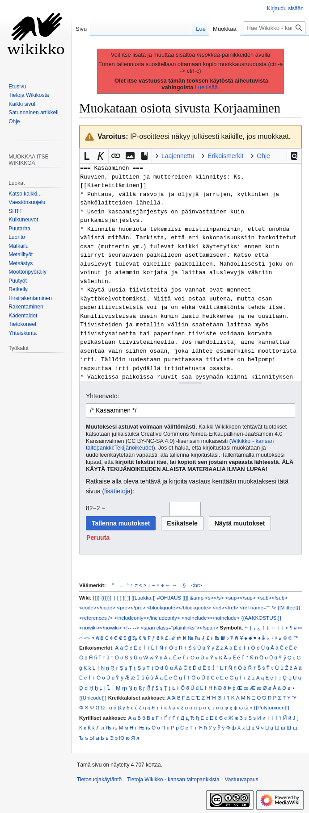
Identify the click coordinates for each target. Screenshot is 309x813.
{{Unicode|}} (92, 697)
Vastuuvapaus (241, 779)
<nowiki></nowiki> (100, 627)
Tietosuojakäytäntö (99, 779)
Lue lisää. (207, 87)
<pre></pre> (131, 607)
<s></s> (214, 597)
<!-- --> (131, 627)
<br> (196, 585)
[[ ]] (126, 597)
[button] (294, 156)
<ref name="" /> (258, 607)
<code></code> (97, 607)
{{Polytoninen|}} (272, 707)
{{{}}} (106, 597)
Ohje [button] (263, 155)
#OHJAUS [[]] (172, 597)
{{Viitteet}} (289, 607)
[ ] (119, 597)
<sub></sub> (272, 597)
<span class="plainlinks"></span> (179, 627)
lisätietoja (117, 491)
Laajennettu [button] (177, 155)
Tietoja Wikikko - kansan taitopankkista (173, 779)
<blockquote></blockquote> (179, 607)
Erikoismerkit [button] (225, 155)
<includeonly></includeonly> (147, 618)
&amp (196, 597)
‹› (81, 638)
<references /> (96, 618)
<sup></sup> (240, 597)
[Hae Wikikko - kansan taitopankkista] (274, 27)
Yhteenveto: (102, 396)
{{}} (96, 597)
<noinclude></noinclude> (211, 618)
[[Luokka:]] (143, 597)
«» (87, 638)
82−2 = (96, 508)
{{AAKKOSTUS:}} (261, 618)
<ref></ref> (225, 607)
